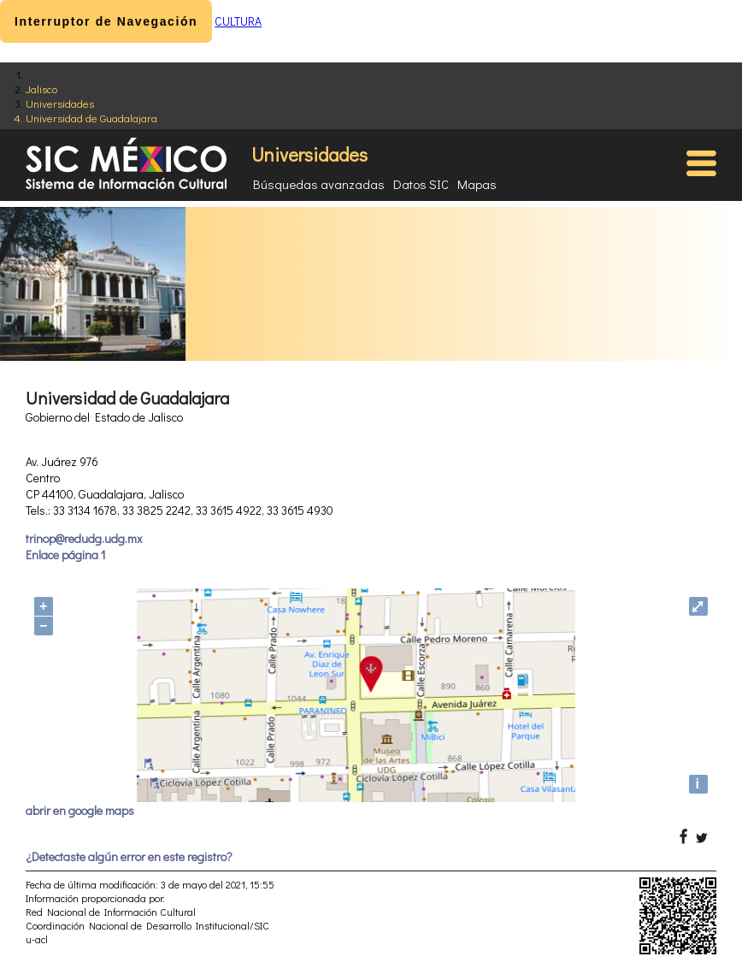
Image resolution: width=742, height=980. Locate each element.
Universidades (60, 103)
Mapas (477, 183)
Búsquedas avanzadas (319, 183)
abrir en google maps (80, 810)
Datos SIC (421, 183)
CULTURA (238, 21)
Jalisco (41, 88)
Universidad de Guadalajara (91, 117)
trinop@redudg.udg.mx (84, 538)
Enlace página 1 (65, 554)
